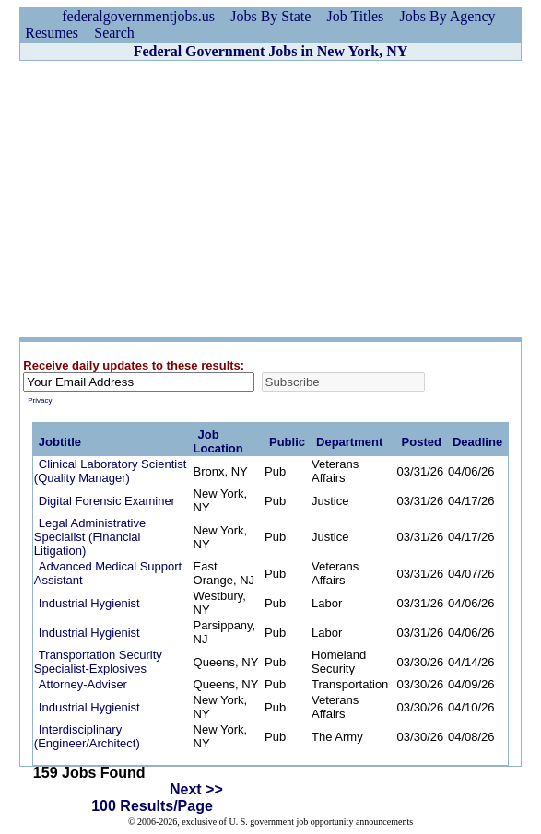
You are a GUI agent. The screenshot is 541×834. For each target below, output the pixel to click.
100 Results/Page (152, 806)
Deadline (477, 442)
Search (114, 33)
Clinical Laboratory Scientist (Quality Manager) (110, 471)
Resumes (51, 33)
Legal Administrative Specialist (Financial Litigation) (90, 537)
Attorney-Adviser (83, 684)
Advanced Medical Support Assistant (108, 573)
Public (287, 442)
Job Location (218, 441)
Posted (421, 442)
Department (349, 442)
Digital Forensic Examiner (107, 501)
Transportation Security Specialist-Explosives (98, 661)
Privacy (40, 400)
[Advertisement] (271, 199)
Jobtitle (60, 442)
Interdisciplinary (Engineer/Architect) (87, 736)
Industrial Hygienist (89, 603)
